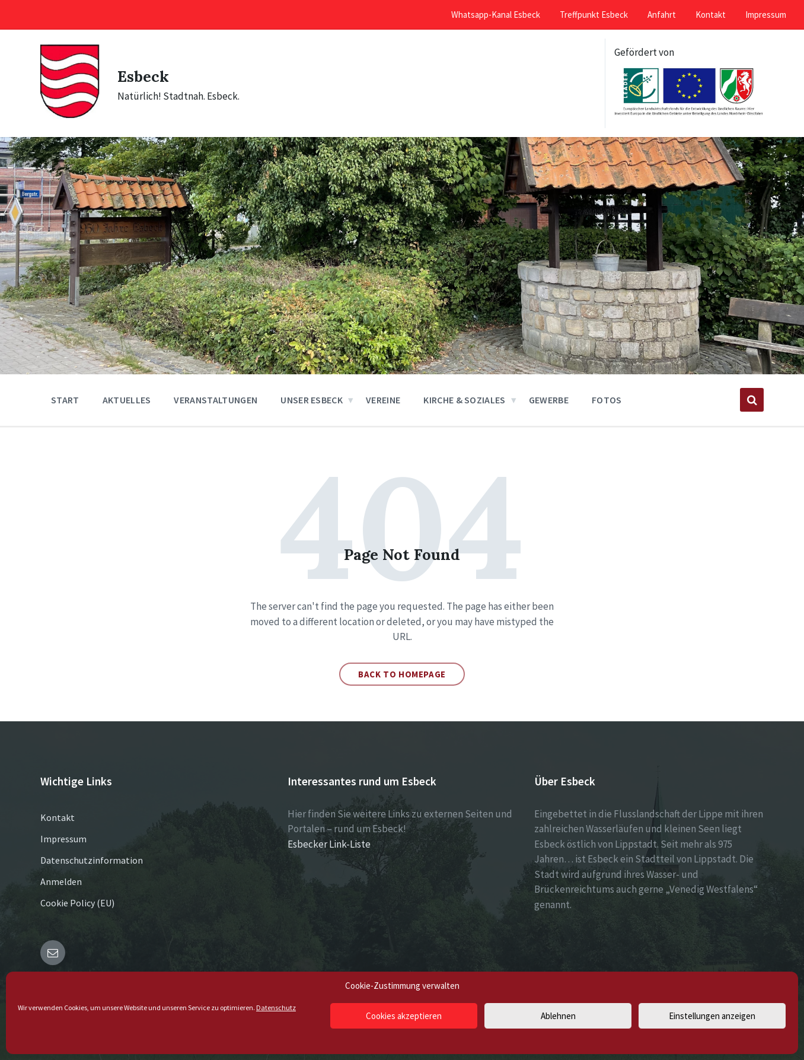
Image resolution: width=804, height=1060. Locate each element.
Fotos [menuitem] (607, 400)
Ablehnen (558, 1015)
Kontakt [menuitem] (710, 14)
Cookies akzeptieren (404, 1015)
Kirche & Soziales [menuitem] (464, 400)
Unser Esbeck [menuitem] (311, 400)
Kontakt (57, 817)
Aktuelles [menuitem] (127, 400)
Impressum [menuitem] (765, 14)
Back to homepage (402, 674)
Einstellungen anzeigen (712, 1015)
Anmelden (61, 881)
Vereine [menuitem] (383, 400)
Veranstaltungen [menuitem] (215, 400)
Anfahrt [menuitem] (661, 14)
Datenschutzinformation (91, 860)
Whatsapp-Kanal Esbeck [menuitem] (495, 14)
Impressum (63, 839)
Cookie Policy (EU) (77, 903)
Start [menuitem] (65, 400)
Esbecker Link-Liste (329, 844)
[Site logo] (70, 115)
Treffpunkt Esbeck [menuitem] (594, 14)
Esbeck (146, 75)
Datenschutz (276, 1007)
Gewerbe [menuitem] (549, 400)
